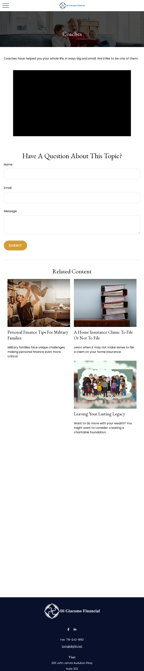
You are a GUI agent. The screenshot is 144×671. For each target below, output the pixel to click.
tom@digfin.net (72, 646)
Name (8, 164)
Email (8, 188)
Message (10, 211)
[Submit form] (15, 245)
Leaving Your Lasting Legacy (99, 414)
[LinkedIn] (74, 629)
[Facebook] (68, 629)
